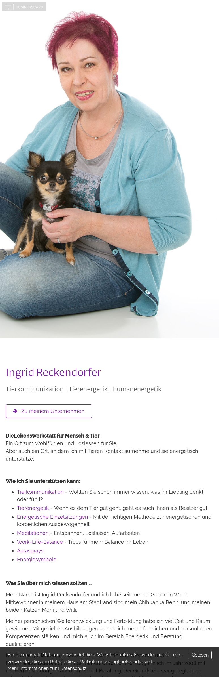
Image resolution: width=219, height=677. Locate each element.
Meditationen (33, 533)
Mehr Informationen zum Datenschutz (47, 668)
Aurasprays (30, 551)
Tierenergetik (33, 508)
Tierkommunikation (40, 492)
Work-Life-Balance (40, 542)
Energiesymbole (36, 559)
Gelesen (200, 655)
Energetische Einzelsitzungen (52, 517)
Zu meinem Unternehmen (48, 411)
